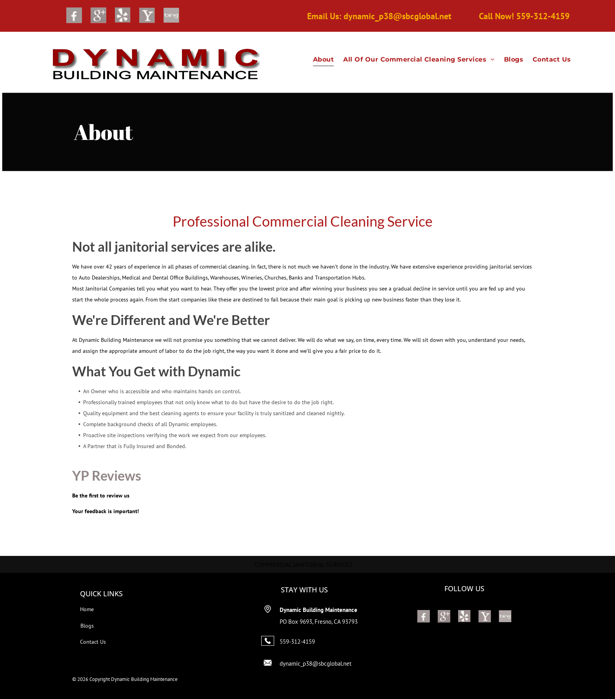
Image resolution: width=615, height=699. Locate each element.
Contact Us (93, 641)
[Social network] (74, 16)
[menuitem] (323, 59)
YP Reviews (106, 475)
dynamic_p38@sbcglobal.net (315, 663)
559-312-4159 (297, 641)
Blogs (87, 625)
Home (87, 609)
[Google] (98, 16)
